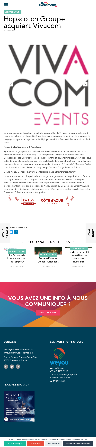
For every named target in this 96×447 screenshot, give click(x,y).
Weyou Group (57, 368)
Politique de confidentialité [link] (78, 443)
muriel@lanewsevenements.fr (18, 349)
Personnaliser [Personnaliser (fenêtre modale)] (54, 443)
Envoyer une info (48, 313)
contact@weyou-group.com (63, 374)
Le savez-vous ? (12, 12)
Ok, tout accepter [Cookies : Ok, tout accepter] (15, 443)
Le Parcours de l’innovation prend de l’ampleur (17, 258)
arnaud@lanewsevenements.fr (18, 352)
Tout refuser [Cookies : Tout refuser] (35, 443)
